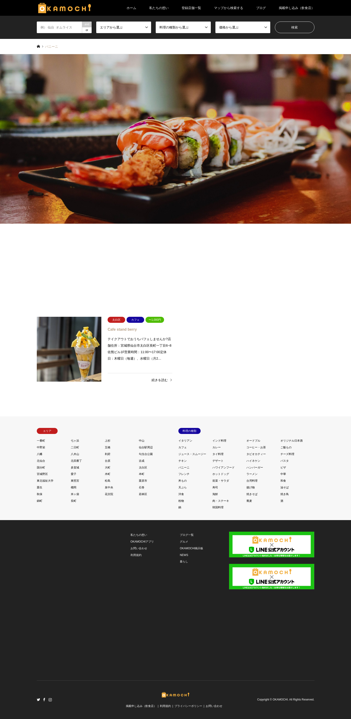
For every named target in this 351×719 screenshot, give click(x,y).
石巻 (141, 487)
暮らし (184, 561)
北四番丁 (76, 460)
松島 (107, 480)
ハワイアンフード (223, 467)
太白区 (143, 467)
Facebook (44, 699)
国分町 (41, 467)
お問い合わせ (138, 548)
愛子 (73, 474)
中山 (141, 440)
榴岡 (73, 487)
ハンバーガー (254, 467)
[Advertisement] (175, 267)
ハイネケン (253, 460)
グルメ (184, 541)
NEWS (184, 555)
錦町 (39, 500)
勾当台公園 (146, 454)
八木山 (75, 454)
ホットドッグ (220, 474)
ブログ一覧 (187, 535)
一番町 (41, 440)
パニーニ (183, 467)
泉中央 (109, 487)
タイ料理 (218, 454)
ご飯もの (286, 447)
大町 (107, 467)
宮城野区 (42, 474)
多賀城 (75, 467)
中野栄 (41, 447)
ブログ (261, 8)
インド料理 (219, 440)
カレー (216, 447)
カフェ (182, 447)
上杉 (107, 440)
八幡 (39, 454)
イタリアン (185, 440)
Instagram (50, 699)
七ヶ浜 (75, 440)
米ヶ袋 (75, 494)
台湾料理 (252, 480)
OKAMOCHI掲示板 (191, 548)
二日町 (75, 447)
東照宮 (75, 480)
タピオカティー (256, 454)
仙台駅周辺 (146, 447)
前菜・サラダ (220, 480)
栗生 (39, 487)
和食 (283, 480)
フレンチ (183, 474)
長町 (73, 500)
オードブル (253, 440)
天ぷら (182, 487)
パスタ (284, 460)
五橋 (107, 447)
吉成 (141, 460)
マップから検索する (228, 8)
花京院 (109, 494)
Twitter (38, 699)
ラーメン (252, 474)
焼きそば (252, 494)
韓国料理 (218, 507)
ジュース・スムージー (192, 454)
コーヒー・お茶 (256, 447)
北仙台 (41, 460)
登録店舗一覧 (191, 8)
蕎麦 (249, 500)
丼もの (182, 480)
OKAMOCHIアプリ (142, 541)
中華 (283, 474)
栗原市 (143, 480)
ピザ (283, 467)
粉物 (181, 500)
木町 (107, 474)
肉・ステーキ (220, 500)
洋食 (181, 494)
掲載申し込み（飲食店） (296, 8)
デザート (218, 460)
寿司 (215, 487)
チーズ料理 (287, 454)
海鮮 (215, 494)
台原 (107, 460)
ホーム (131, 8)
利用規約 (136, 555)
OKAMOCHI (280, 699)
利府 (107, 454)
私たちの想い (159, 8)
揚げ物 (250, 487)
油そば (284, 487)
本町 (141, 474)
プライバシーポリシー (188, 706)
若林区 (143, 494)
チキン (182, 460)
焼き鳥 (284, 494)
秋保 (39, 494)
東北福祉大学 (45, 480)
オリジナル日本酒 (291, 440)
